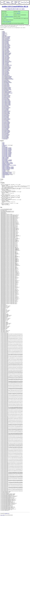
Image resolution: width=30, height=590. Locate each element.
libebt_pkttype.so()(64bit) (6, 47)
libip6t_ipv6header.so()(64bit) (6, 62)
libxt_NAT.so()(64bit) (5, 86)
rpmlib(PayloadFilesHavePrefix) (7, 174)
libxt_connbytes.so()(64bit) (6, 102)
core (20, 8)
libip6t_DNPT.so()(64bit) (6, 51)
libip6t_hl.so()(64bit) (5, 60)
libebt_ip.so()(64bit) (5, 42)
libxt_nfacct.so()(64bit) (5, 120)
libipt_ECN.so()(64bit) (5, 66)
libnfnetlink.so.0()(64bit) (6, 164)
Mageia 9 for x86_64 (12, 8)
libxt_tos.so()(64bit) (5, 136)
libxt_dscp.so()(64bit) (5, 109)
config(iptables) (4, 33)
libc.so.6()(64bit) (4, 147)
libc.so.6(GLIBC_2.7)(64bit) (6, 156)
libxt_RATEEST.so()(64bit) (6, 89)
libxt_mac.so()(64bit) (5, 117)
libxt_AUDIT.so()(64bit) (6, 76)
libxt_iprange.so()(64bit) (6, 114)
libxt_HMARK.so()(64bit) (6, 82)
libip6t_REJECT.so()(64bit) (6, 54)
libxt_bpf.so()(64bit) (5, 98)
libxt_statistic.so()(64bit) (6, 132)
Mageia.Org (18, 13)
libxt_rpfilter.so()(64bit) (6, 128)
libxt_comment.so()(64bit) (6, 101)
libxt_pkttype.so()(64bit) (6, 123)
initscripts (3, 146)
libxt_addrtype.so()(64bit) (6, 97)
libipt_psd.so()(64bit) (5, 73)
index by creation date (16, 2)
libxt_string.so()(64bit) (5, 133)
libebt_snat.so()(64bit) (5, 49)
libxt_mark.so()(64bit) (5, 118)
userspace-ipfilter (5, 139)
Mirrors (22, 2)
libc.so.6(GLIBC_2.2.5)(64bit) (7, 150)
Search (28, 2)
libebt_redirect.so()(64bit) (6, 48)
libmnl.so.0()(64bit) (5, 162)
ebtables (3, 34)
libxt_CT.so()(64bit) (5, 80)
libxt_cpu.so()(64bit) (5, 106)
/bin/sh (3, 143)
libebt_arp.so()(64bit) (5, 39)
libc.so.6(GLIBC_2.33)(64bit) (6, 153)
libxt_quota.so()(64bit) (5, 125)
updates (23, 8)
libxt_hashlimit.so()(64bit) (6, 111)
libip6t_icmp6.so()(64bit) (6, 61)
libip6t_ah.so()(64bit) (5, 56)
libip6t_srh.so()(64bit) (5, 64)
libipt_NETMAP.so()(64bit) (6, 68)
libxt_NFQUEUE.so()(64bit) (6, 88)
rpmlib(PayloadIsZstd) (5, 175)
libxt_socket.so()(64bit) (5, 130)
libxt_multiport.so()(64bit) (6, 119)
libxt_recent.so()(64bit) (5, 127)
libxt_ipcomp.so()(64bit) (6, 113)
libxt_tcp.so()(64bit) (5, 134)
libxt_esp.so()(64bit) (5, 110)
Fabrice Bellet (2, 580)
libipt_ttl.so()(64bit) (5, 75)
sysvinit (3, 176)
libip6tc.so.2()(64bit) (5, 158)
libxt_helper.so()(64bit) (5, 112)
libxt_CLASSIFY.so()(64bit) (6, 77)
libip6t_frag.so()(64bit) (5, 58)
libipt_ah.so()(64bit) (5, 71)
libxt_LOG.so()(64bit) (5, 84)
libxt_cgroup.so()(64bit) (6, 99)
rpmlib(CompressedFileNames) (7, 172)
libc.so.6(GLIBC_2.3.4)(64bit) (7, 152)
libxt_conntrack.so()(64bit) (6, 105)
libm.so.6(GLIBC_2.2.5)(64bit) (7, 160)
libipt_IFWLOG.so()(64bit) (6, 67)
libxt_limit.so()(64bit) (5, 116)
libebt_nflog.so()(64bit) (5, 46)
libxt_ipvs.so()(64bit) (5, 115)
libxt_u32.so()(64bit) (5, 137)
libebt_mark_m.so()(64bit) (6, 45)
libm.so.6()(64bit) (5, 159)
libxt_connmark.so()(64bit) (6, 104)
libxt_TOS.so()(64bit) (5, 95)
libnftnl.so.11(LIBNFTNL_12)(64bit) (8, 168)
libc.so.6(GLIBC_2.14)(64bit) (6, 148)
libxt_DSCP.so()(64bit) (5, 81)
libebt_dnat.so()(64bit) (5, 41)
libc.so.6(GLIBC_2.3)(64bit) (6, 151)
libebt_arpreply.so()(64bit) (6, 40)
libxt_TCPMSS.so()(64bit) (6, 92)
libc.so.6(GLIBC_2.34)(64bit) (6, 154)
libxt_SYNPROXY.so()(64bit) (6, 91)
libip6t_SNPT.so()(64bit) (6, 55)
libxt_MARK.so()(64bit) (6, 85)
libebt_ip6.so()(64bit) (5, 43)
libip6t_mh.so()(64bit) (5, 63)
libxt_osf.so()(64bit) (5, 121)
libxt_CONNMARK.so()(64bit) (7, 78)
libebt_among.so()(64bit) (6, 38)
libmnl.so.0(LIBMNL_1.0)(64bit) (7, 163)
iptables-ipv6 (4, 36)
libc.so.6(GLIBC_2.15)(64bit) (6, 149)
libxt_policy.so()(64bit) (5, 124)
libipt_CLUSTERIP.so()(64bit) (7, 65)
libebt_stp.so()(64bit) (5, 50)
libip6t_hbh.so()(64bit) (5, 59)
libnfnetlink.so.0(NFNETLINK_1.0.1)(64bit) (9, 165)
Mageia (19, 11)
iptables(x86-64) (4, 35)
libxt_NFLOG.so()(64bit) (6, 87)
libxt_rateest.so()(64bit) (5, 126)
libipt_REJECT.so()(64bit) (6, 69)
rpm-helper (4, 171)
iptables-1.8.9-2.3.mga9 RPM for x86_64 (15, 6)
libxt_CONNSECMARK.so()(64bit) (7, 79)
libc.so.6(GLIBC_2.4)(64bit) (6, 155)
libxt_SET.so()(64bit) (5, 90)
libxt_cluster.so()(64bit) (5, 100)
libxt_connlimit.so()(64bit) (6, 103)
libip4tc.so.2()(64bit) (5, 157)
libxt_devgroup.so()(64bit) (6, 108)
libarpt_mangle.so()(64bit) (6, 37)
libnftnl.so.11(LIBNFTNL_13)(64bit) (8, 169)
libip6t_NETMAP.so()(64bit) (6, 53)
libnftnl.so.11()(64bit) (5, 166)
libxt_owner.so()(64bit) (5, 122)
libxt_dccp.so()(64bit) (5, 107)
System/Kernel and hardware (8, 16)
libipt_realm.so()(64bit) (5, 74)
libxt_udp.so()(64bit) (5, 138)
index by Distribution (8, 2)
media (17, 8)
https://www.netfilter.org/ (7, 21)
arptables (3, 32)
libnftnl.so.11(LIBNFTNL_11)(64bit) (8, 167)
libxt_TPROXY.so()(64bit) (6, 96)
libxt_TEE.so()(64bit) (5, 94)
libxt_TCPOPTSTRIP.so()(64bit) (7, 93)
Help (25, 2)
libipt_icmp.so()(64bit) (5, 72)
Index (2, 2)
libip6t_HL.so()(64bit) (5, 52)
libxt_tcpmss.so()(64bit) (6, 135)
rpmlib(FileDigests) (5, 173)
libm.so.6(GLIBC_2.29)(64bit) (7, 161)
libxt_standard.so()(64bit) (6, 131)
